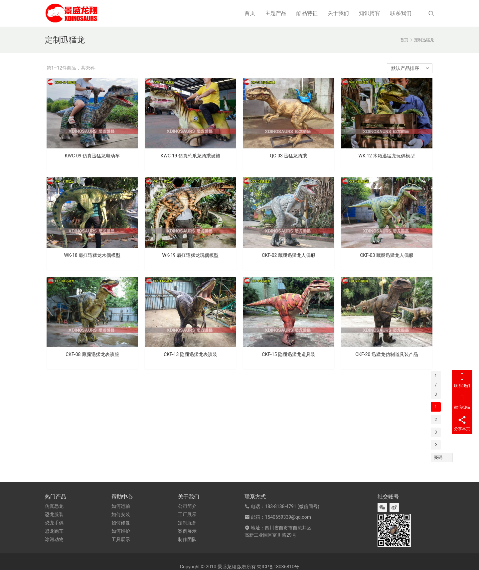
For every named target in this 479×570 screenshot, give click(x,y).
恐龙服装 (54, 514)
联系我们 (400, 13)
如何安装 (120, 514)
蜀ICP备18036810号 (278, 566)
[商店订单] (409, 68)
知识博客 (369, 13)
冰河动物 (54, 539)
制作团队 (187, 539)
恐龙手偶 (54, 522)
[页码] (436, 457)
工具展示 (120, 539)
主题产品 (275, 13)
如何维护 (120, 531)
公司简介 (187, 506)
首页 (249, 13)
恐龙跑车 (54, 531)
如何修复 (120, 522)
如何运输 (120, 506)
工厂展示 (187, 514)
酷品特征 (307, 13)
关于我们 (338, 13)
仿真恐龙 (54, 506)
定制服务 (187, 522)
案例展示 (187, 531)
